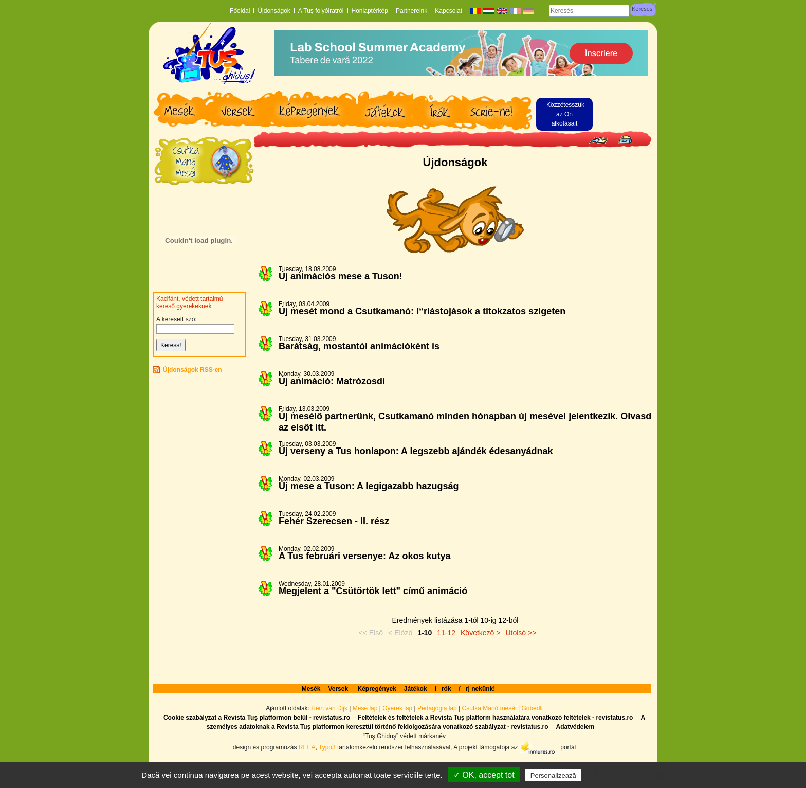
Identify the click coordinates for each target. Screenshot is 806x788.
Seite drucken (625, 139)
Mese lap (365, 708)
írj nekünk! (477, 688)
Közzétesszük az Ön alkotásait (565, 114)
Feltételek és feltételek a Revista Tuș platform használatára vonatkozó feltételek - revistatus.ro (495, 717)
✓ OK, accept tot (484, 775)
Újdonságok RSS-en (192, 369)
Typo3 (327, 747)
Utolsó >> (520, 633)
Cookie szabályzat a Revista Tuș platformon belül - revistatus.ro (256, 717)
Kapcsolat (448, 10)
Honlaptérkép (370, 10)
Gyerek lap (398, 708)
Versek (339, 688)
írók (443, 688)
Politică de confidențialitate (629, 775)
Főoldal (240, 10)
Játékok (415, 688)
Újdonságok (274, 10)
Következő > (480, 633)
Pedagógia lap (438, 708)
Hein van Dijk (329, 708)
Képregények (376, 688)
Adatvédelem (575, 726)
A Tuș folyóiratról (321, 10)
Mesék (311, 688)
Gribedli (531, 708)
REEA (307, 747)
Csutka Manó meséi (490, 708)
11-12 (446, 633)
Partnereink (411, 10)
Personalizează (553, 775)
